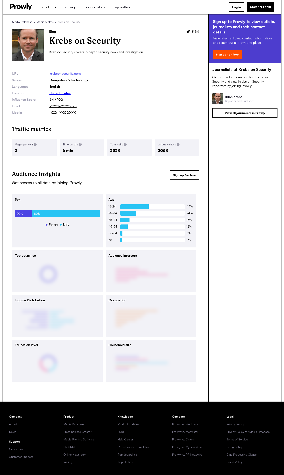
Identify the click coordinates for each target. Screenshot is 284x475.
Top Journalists (127, 454)
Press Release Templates (133, 447)
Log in (236, 7)
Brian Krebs (233, 97)
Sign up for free (184, 175)
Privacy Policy (235, 424)
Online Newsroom (74, 454)
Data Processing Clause (241, 454)
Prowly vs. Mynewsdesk (187, 447)
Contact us (16, 449)
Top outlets (121, 7)
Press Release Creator (77, 432)
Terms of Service (237, 439)
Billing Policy (234, 447)
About (13, 424)
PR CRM (69, 447)
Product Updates (128, 424)
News (12, 432)
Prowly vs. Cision (183, 439)
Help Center (125, 439)
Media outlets (45, 22)
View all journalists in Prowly (245, 113)
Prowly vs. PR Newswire (187, 454)
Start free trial (260, 7)
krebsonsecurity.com (65, 73)
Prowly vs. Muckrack (185, 424)
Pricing (69, 7)
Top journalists (94, 7)
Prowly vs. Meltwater (185, 432)
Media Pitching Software (79, 439)
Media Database (22, 22)
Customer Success (21, 457)
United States (60, 93)
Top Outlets (125, 462)
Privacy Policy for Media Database (248, 432)
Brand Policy (234, 462)
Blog (121, 432)
